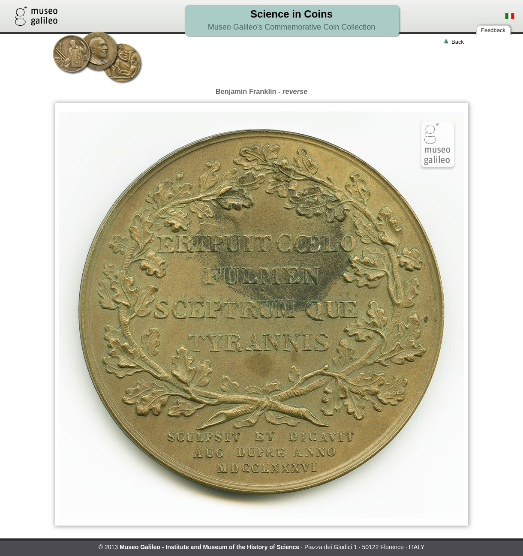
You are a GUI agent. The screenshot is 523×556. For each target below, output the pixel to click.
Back (457, 42)
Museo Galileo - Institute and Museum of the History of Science (209, 547)
